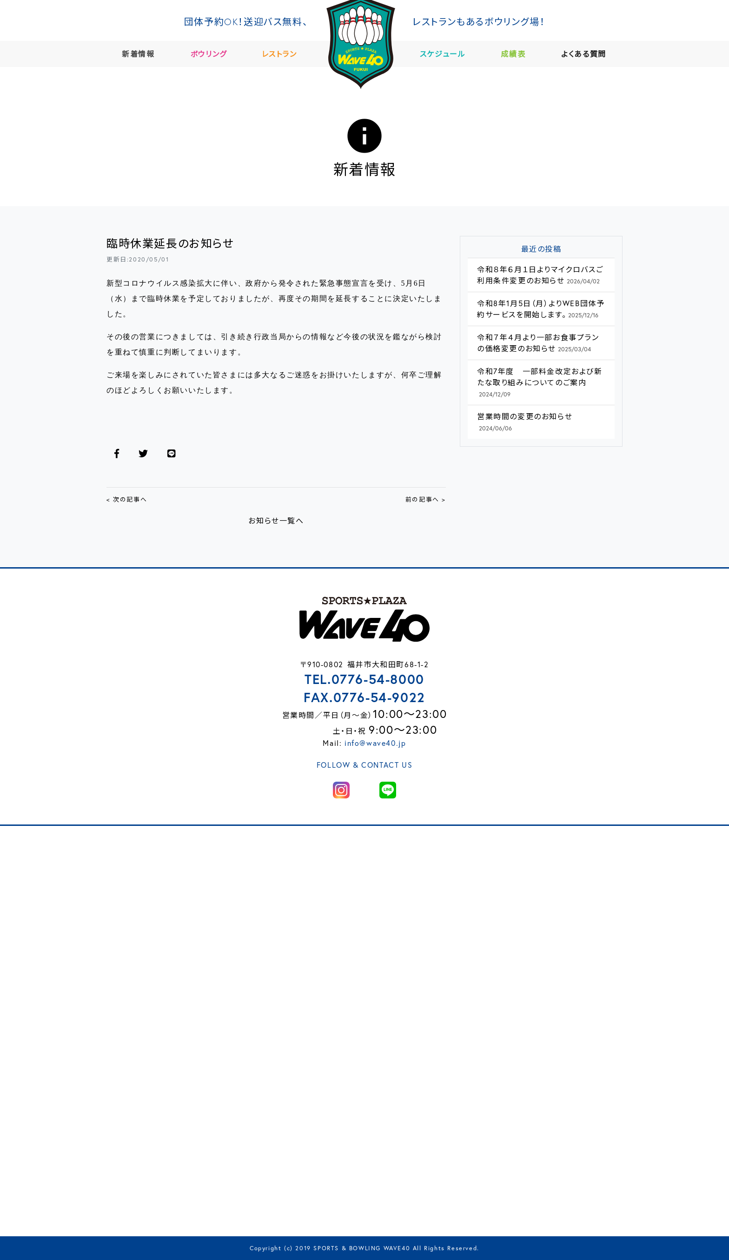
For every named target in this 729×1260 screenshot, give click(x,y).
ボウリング (212, 54)
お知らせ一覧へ (276, 520)
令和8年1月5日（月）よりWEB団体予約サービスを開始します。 (540, 308)
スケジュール (447, 54)
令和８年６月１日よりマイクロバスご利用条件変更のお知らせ (540, 274)
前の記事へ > (425, 499)
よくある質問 (587, 54)
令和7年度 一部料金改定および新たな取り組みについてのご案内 (540, 382)
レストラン (282, 54)
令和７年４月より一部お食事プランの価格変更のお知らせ (538, 342)
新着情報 (142, 54)
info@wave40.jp (375, 743)
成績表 (516, 54)
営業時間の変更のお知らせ (524, 421)
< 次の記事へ (126, 499)
